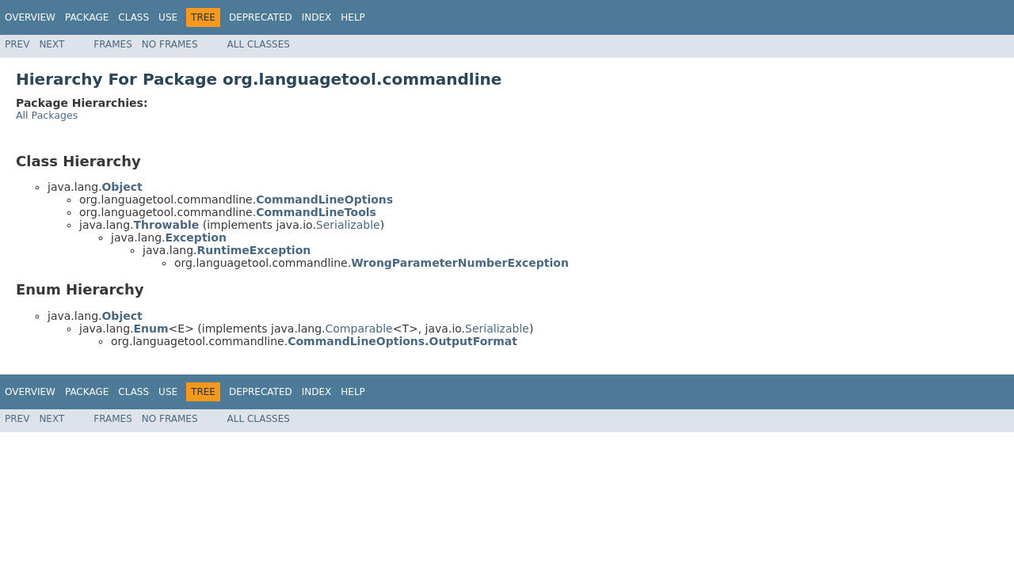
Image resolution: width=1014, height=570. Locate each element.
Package (87, 17)
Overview (30, 17)
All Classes (258, 44)
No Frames (170, 44)
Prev (17, 44)
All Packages (47, 115)
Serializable (348, 224)
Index (317, 17)
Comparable (359, 328)
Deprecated (260, 17)
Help (353, 17)
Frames (112, 44)
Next (51, 44)
